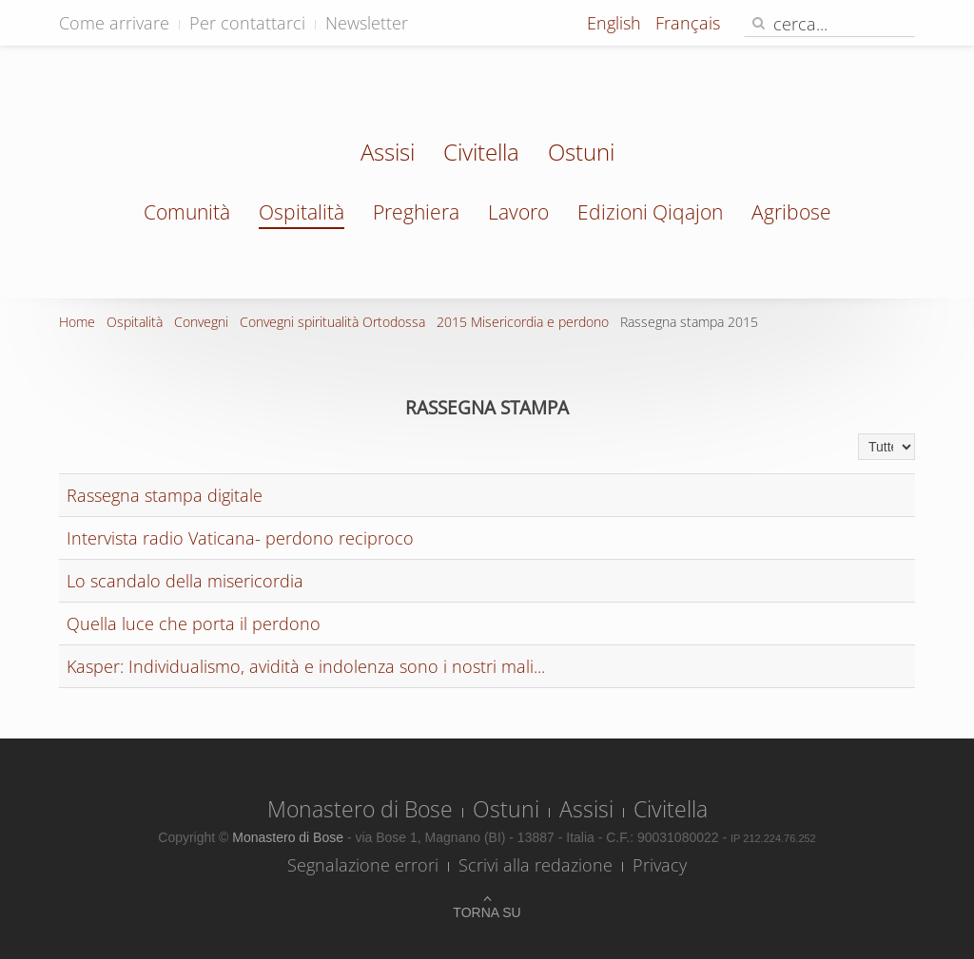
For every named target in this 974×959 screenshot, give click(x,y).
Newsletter (366, 22)
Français (687, 22)
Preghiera (416, 212)
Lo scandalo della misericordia (185, 580)
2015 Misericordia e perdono (523, 322)
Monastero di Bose (360, 809)
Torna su (486, 912)
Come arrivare (114, 22)
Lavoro (518, 212)
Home (77, 322)
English (616, 22)
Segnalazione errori (362, 865)
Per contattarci (247, 22)
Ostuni (581, 154)
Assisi (387, 154)
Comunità (187, 212)
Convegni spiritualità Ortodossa (332, 322)
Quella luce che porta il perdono (194, 623)
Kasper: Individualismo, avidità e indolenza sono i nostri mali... (306, 666)
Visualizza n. (858, 433)
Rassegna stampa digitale (165, 495)
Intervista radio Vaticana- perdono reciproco (240, 538)
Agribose (791, 212)
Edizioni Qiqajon (650, 212)
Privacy (660, 865)
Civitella (481, 154)
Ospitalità (301, 212)
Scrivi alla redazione (535, 865)
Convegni (201, 322)
